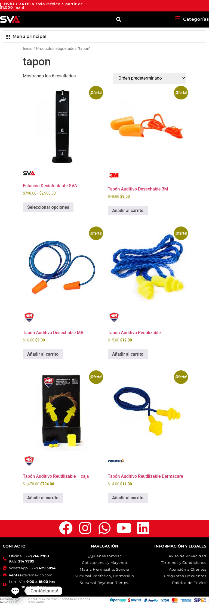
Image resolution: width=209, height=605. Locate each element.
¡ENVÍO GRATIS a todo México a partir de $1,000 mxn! (41, 6)
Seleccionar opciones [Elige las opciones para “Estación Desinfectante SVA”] (48, 207)
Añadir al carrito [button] (127, 210)
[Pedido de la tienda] (149, 78)
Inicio (27, 48)
